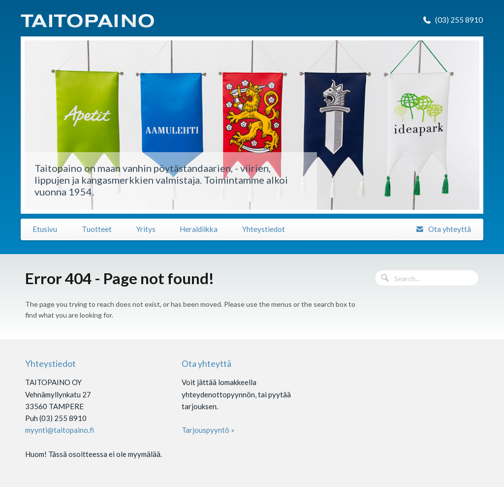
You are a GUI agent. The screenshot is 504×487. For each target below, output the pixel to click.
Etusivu (44, 229)
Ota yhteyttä (449, 229)
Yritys (146, 229)
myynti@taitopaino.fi (59, 429)
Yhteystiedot (263, 229)
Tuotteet (97, 229)
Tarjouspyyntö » (208, 429)
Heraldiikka (199, 229)
